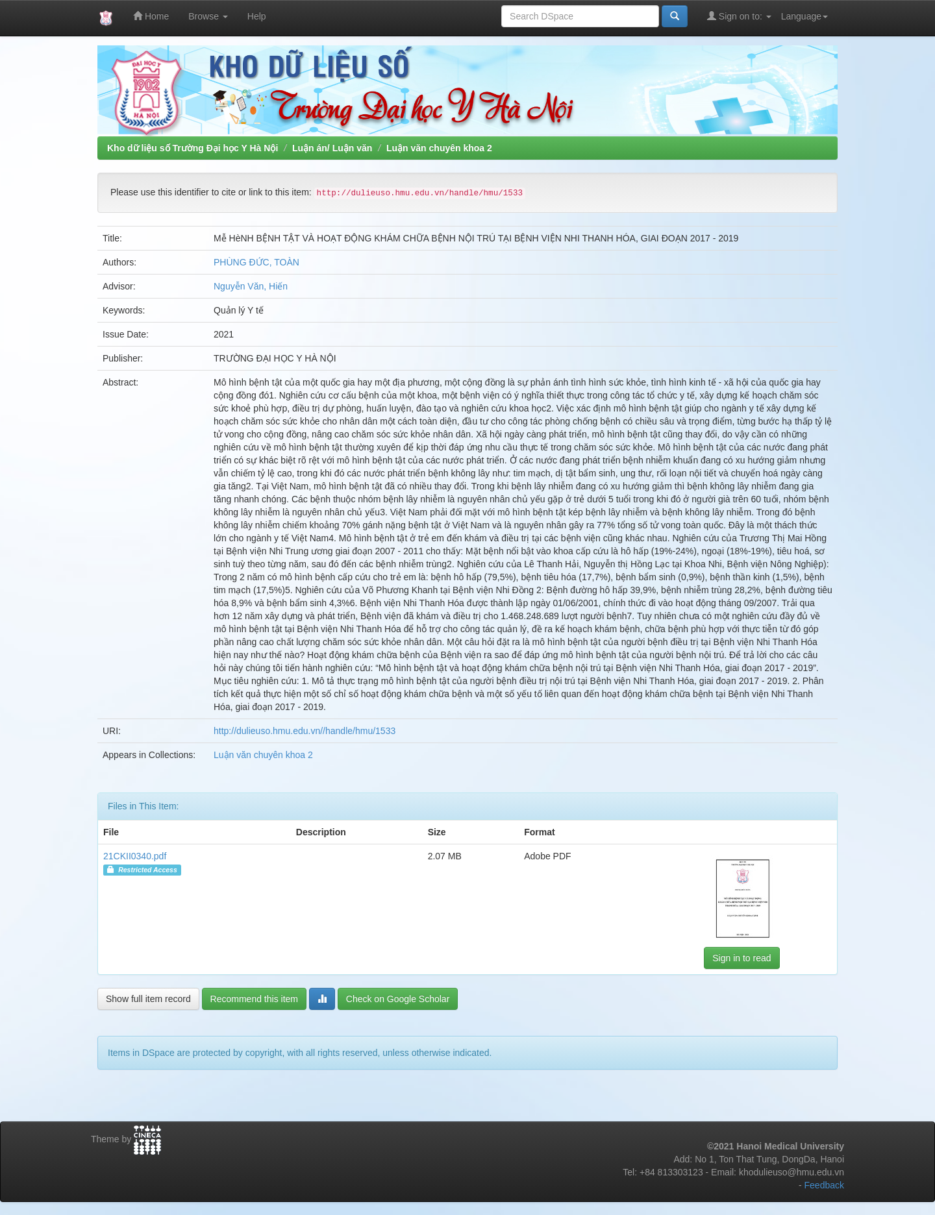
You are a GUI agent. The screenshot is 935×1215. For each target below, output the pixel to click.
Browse (208, 16)
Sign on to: (739, 15)
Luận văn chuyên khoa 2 (439, 148)
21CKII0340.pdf (134, 856)
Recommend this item (254, 999)
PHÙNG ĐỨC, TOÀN (256, 262)
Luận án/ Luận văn (332, 148)
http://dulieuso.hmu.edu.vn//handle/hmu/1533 (304, 731)
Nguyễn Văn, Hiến (251, 286)
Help (256, 16)
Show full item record (148, 999)
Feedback (824, 1185)
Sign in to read (741, 958)
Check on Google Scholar (398, 999)
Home (151, 15)
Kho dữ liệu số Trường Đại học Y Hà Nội (192, 148)
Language (804, 16)
